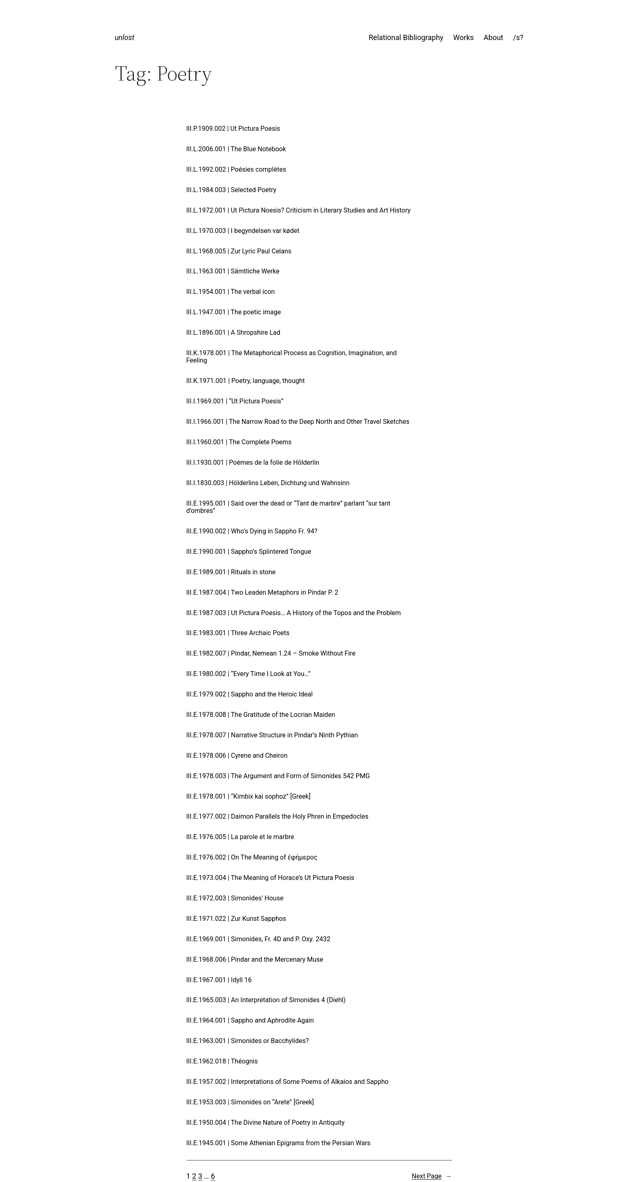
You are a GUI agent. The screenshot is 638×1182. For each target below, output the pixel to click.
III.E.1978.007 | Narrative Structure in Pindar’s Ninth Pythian (272, 735)
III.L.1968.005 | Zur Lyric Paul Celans (239, 251)
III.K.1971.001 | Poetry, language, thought (245, 381)
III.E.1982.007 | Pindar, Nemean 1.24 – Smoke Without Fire (271, 653)
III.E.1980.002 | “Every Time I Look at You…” (248, 674)
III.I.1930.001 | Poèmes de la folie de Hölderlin (253, 462)
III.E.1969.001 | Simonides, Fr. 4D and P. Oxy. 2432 (258, 939)
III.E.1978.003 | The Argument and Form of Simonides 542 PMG (278, 776)
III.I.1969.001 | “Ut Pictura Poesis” (235, 401)
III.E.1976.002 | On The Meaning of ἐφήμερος (252, 857)
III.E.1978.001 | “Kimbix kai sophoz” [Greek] (248, 796)
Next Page (432, 1176)
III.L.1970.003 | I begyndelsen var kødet (243, 231)
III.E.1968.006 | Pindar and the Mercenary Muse (254, 959)
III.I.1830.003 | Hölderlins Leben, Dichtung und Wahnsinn (268, 483)
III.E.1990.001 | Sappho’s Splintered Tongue (248, 551)
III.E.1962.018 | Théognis (222, 1061)
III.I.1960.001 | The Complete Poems (239, 442)
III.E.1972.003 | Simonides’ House (235, 898)
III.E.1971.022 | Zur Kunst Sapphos (236, 918)
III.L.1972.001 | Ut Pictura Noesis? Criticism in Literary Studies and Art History (298, 210)
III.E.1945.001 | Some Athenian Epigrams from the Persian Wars (278, 1143)
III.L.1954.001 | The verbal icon (230, 292)
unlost (124, 37)
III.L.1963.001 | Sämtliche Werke (233, 271)
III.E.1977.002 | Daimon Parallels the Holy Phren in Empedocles (277, 816)
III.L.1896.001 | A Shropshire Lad (233, 332)
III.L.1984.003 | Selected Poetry (231, 190)
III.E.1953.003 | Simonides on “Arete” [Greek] (250, 1102)
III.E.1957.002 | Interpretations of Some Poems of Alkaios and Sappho (287, 1082)
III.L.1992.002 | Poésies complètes (236, 169)
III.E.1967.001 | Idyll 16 (219, 980)
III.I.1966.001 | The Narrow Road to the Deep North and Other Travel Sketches (298, 421)
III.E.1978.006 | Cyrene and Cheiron (237, 755)
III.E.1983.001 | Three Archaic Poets (238, 633)
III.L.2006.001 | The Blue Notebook (236, 149)
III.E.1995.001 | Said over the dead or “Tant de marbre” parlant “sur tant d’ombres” (288, 507)
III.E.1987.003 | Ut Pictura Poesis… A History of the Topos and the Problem (293, 613)
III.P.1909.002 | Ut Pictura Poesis (233, 128)
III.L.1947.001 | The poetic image (233, 312)
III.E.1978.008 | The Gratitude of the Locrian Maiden (260, 715)
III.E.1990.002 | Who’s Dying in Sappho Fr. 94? (252, 531)
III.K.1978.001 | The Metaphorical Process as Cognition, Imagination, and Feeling (291, 356)
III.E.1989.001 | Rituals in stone (231, 572)
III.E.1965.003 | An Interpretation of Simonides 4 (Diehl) (266, 1000)
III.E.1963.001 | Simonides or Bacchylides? (247, 1041)
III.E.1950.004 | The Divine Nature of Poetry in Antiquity (265, 1122)
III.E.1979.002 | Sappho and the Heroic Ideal (249, 694)
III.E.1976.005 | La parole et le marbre (240, 837)
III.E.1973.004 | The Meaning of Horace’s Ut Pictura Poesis (270, 878)
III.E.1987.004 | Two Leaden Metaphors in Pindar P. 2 (262, 592)
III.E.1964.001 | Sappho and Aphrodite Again (250, 1020)
